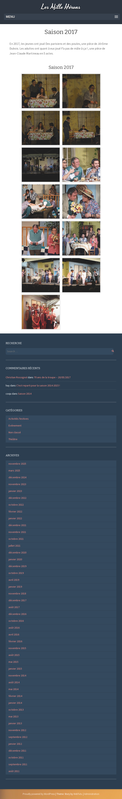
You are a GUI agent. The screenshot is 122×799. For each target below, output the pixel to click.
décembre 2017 (17, 600)
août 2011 (14, 771)
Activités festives (19, 418)
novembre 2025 (17, 463)
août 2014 (14, 682)
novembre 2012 (17, 730)
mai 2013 (13, 716)
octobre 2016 (16, 620)
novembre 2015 (17, 648)
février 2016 (15, 641)
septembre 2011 (18, 764)
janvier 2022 (15, 518)
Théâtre (13, 439)
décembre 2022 (17, 498)
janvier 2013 (15, 723)
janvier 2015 (15, 668)
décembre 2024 (17, 477)
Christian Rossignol (16, 377)
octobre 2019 (16, 573)
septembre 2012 (18, 737)
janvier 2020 (15, 559)
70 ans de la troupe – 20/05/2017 (52, 377)
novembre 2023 (17, 484)
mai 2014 (13, 689)
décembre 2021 (17, 525)
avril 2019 (14, 580)
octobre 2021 (16, 539)
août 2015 (14, 655)
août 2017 (14, 607)
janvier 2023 (15, 491)
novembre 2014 (17, 675)
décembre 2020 (17, 552)
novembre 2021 (17, 532)
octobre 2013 (16, 709)
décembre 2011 (17, 750)
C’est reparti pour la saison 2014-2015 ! (38, 385)
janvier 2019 (15, 586)
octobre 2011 (16, 757)
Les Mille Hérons (61, 7)
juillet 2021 (14, 545)
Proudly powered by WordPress (39, 794)
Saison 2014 (24, 393)
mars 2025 (14, 470)
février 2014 (15, 696)
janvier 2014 (15, 702)
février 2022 (15, 511)
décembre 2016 (17, 614)
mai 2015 (13, 661)
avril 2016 (14, 634)
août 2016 (14, 627)
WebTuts (78, 794)
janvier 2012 (15, 743)
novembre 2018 (17, 593)
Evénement (15, 425)
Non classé (15, 432)
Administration (91, 794)
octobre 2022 (16, 504)
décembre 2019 (17, 566)
